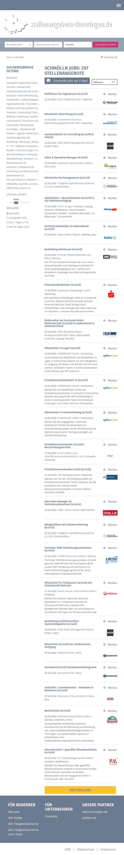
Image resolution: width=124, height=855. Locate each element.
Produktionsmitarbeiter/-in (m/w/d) (66, 380)
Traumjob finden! (105, 44)
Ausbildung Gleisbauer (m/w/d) (63, 249)
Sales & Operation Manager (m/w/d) (66, 157)
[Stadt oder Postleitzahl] (78, 44)
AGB (67, 849)
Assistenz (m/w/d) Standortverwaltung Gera (70, 667)
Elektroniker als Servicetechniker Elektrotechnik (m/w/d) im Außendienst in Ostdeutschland (70, 323)
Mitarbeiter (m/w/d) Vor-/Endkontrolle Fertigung (68, 646)
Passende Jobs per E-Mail (67, 81)
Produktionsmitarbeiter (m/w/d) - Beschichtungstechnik (65, 446)
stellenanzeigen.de (95, 812)
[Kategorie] (15, 44)
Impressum (108, 849)
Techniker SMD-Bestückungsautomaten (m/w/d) (68, 549)
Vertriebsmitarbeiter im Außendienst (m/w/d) (67, 228)
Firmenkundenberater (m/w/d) (63, 284)
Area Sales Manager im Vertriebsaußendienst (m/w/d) (63, 503)
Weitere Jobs (80, 790)
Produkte (51, 816)
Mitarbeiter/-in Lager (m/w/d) (62, 348)
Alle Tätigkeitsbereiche (23, 824)
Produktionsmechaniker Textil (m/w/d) (68, 469)
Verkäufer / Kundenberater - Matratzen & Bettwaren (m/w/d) (69, 689)
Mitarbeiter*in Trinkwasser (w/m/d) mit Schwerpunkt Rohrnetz (68, 584)
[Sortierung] (101, 82)
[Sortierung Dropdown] (114, 82)
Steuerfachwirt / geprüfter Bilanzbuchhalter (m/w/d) (71, 751)
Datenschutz (85, 849)
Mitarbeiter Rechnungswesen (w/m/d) (67, 177)
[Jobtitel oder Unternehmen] (48, 44)
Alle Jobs (14, 812)
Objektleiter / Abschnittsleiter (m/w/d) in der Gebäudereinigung (69, 199)
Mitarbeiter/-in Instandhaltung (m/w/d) (68, 412)
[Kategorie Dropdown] (29, 44)
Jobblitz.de (89, 818)
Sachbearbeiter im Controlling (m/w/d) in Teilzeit (69, 136)
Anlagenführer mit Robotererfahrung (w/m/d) (66, 526)
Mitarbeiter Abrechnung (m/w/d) (64, 114)
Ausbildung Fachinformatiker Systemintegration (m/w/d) (62, 623)
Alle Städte (15, 818)
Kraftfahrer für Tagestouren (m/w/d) (66, 93)
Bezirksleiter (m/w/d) (57, 710)
